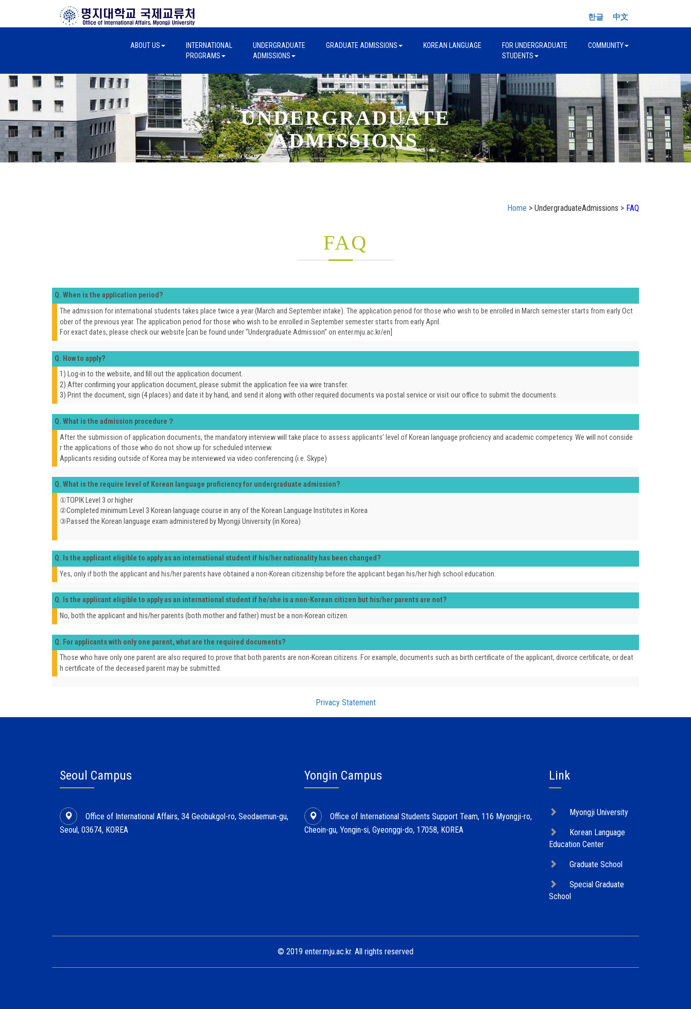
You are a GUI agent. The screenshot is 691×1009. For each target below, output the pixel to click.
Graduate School (596, 864)
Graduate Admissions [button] (364, 45)
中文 (620, 17)
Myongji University (598, 812)
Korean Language (452, 45)
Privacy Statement (346, 702)
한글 (595, 17)
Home (517, 208)
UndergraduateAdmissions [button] (279, 50)
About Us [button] (147, 45)
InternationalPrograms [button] (209, 50)
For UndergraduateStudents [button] (534, 50)
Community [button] (608, 45)
